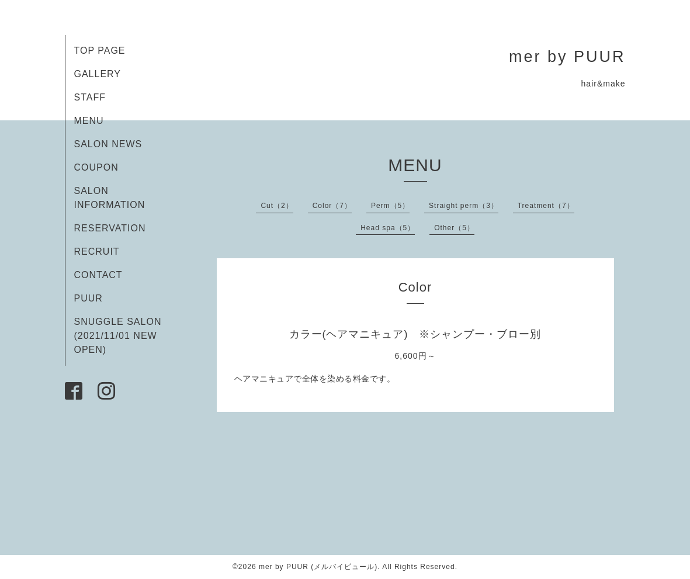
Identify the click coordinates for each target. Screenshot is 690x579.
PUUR (88, 298)
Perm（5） (390, 206)
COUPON (96, 167)
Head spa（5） (387, 228)
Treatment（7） (546, 206)
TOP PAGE (100, 51)
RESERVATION (110, 228)
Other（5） (454, 228)
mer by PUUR (567, 56)
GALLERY (98, 74)
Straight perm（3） (463, 206)
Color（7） (332, 206)
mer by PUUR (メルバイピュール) (318, 567)
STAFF (90, 97)
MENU (89, 121)
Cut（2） (277, 206)
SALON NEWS (108, 144)
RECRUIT (97, 251)
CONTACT (98, 275)
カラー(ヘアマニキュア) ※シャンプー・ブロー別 (415, 334)
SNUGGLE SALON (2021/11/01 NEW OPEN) (118, 336)
